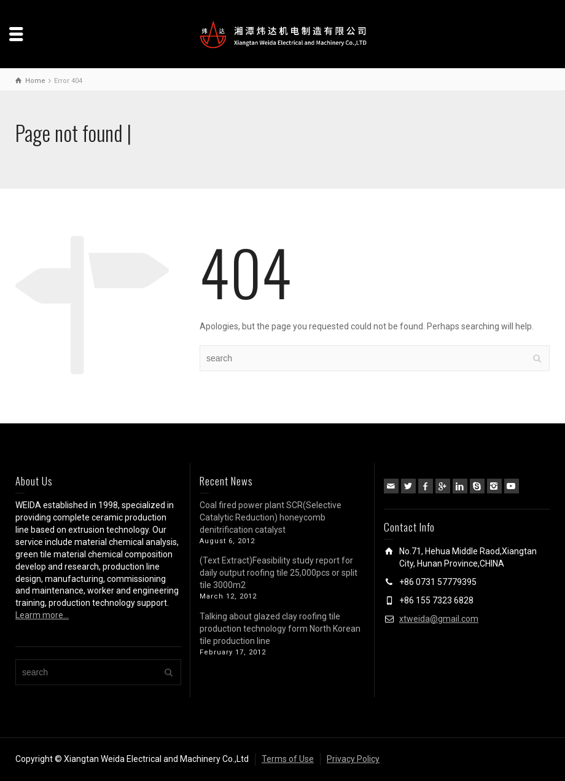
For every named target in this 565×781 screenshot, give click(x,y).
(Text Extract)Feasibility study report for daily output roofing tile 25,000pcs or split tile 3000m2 (278, 572)
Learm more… (42, 615)
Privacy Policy (353, 759)
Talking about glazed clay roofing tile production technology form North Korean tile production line (280, 628)
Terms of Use (288, 759)
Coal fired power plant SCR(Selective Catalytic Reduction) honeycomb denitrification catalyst (270, 517)
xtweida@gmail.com (438, 619)
